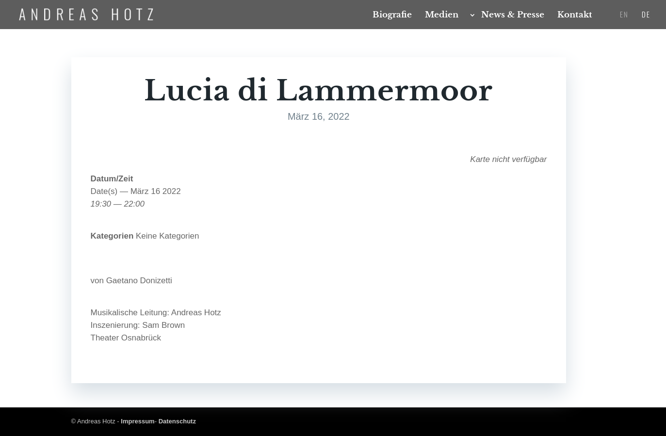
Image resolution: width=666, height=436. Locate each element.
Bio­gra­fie (392, 16)
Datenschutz (177, 421)
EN (624, 15)
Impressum (137, 421)
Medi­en (441, 16)
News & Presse (512, 16)
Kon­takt (574, 16)
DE (646, 15)
